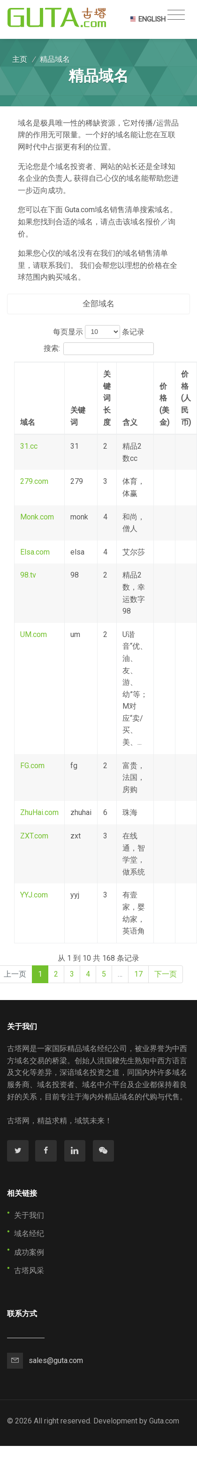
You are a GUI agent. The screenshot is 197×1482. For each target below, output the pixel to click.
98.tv (28, 575)
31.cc (29, 446)
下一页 (165, 974)
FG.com (32, 765)
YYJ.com (34, 894)
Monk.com (37, 516)
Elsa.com (35, 552)
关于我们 (29, 1215)
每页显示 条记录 (98, 332)
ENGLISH (147, 19)
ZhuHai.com (39, 812)
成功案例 (29, 1252)
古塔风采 (29, 1270)
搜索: (99, 349)
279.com (34, 481)
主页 (19, 59)
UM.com (33, 634)
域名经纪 (29, 1233)
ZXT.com (34, 835)
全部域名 (98, 303)
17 (138, 974)
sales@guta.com (56, 1360)
